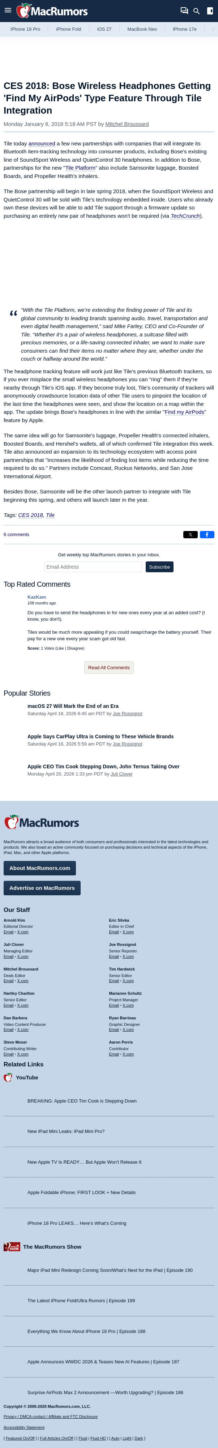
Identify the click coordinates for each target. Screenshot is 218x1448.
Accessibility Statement (24, 1427)
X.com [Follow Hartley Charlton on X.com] (23, 1005)
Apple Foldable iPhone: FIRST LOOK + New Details (81, 1192)
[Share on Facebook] (207, 534)
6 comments (16, 534)
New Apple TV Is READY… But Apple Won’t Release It (84, 1162)
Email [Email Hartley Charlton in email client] (9, 1005)
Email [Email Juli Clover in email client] (9, 956)
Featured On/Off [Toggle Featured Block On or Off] (20, 1438)
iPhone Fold (68, 29)
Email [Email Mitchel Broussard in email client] (9, 980)
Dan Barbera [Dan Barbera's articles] (15, 1018)
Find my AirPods (184, 412)
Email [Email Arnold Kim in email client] (9, 932)
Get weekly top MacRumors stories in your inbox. (109, 554)
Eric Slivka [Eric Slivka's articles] (119, 920)
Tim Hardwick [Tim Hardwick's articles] (122, 969)
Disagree (75, 648)
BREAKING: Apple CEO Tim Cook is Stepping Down (82, 1101)
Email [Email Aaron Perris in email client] (114, 1054)
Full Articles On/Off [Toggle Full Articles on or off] (56, 1438)
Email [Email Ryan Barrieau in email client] (114, 1029)
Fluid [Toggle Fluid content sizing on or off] (82, 1438)
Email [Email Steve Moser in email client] (9, 1054)
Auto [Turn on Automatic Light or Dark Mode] (115, 1438)
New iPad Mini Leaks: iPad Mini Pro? (65, 1131)
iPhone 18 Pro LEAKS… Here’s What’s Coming (76, 1223)
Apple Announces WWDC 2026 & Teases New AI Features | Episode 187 (103, 1361)
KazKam (36, 597)
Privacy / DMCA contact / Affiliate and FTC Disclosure (51, 1416)
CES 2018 (30, 515)
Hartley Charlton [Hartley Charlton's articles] (19, 993)
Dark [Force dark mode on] (138, 1438)
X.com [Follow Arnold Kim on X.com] (23, 932)
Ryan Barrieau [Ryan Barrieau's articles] (122, 1018)
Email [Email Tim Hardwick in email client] (114, 980)
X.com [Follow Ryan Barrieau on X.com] (128, 1029)
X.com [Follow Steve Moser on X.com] (23, 1054)
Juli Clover (122, 774)
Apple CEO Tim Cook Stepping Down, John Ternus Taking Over (103, 766)
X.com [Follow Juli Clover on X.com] (23, 956)
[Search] (199, 11)
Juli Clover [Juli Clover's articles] (14, 944)
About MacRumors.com (39, 868)
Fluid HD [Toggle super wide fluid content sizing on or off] (98, 1438)
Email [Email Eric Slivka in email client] (114, 932)
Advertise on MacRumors (42, 888)
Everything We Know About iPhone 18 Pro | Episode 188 (86, 1331)
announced (42, 143)
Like (60, 648)
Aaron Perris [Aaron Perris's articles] (121, 1042)
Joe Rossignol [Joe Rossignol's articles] (122, 944)
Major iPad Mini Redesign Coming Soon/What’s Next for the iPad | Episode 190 (110, 1270)
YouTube (27, 1077)
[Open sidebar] (210, 12)
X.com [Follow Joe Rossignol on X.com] (128, 956)
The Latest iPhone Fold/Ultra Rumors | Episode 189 (81, 1300)
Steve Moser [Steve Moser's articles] (15, 1042)
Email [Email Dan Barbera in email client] (9, 1029)
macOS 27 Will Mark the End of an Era (73, 706)
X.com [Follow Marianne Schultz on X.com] (128, 1005)
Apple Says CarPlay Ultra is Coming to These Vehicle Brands (100, 736)
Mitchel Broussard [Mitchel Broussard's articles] (21, 969)
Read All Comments (109, 667)
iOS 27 (104, 29)
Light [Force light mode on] (127, 1438)
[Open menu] (8, 11)
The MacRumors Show (52, 1247)
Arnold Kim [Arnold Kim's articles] (14, 920)
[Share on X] (190, 534)
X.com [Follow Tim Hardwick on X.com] (128, 980)
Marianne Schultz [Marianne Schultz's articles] (125, 993)
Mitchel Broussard (127, 124)
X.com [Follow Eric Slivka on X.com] (128, 932)
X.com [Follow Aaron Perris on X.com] (128, 1054)
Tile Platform (80, 168)
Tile (50, 515)
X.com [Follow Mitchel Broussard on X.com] (23, 980)
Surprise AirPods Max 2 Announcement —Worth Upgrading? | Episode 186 (105, 1392)
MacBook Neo (142, 29)
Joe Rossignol (127, 713)
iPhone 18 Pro (25, 29)
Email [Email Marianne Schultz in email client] (114, 1005)
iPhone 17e (185, 29)
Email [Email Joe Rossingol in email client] (114, 956)
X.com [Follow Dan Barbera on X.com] (23, 1029)
